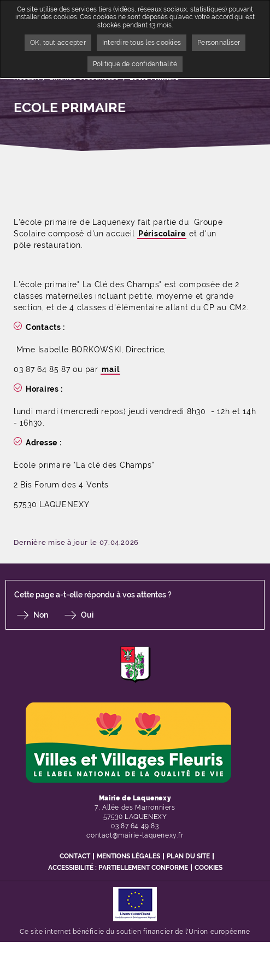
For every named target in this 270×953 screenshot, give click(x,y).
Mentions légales (128, 856)
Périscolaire (161, 233)
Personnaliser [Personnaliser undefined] (218, 43)
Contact (75, 856)
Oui (87, 615)
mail (110, 369)
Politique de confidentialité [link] (135, 64)
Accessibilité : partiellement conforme (118, 867)
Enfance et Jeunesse (84, 78)
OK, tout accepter (58, 43)
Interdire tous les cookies (141, 43)
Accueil (26, 78)
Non (40, 615)
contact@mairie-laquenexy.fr (134, 835)
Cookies (208, 867)
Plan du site (188, 856)
